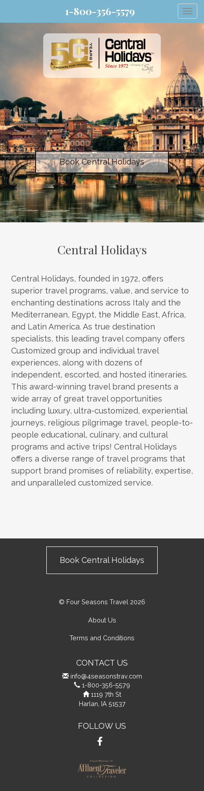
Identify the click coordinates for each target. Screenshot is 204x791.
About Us (102, 620)
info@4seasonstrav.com (106, 676)
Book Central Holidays (102, 161)
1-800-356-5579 (100, 11)
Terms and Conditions (102, 638)
